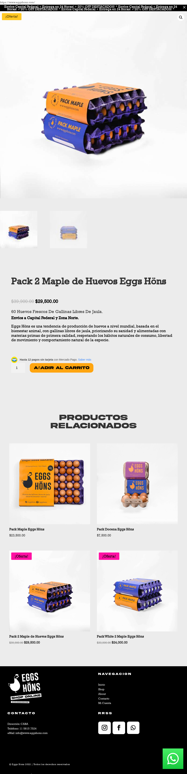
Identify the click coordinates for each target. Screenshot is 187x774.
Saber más (84, 359)
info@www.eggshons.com (31, 733)
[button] (180, 17)
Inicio (101, 684)
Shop (101, 689)
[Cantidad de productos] (18, 368)
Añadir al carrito (61, 368)
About (102, 693)
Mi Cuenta (104, 703)
